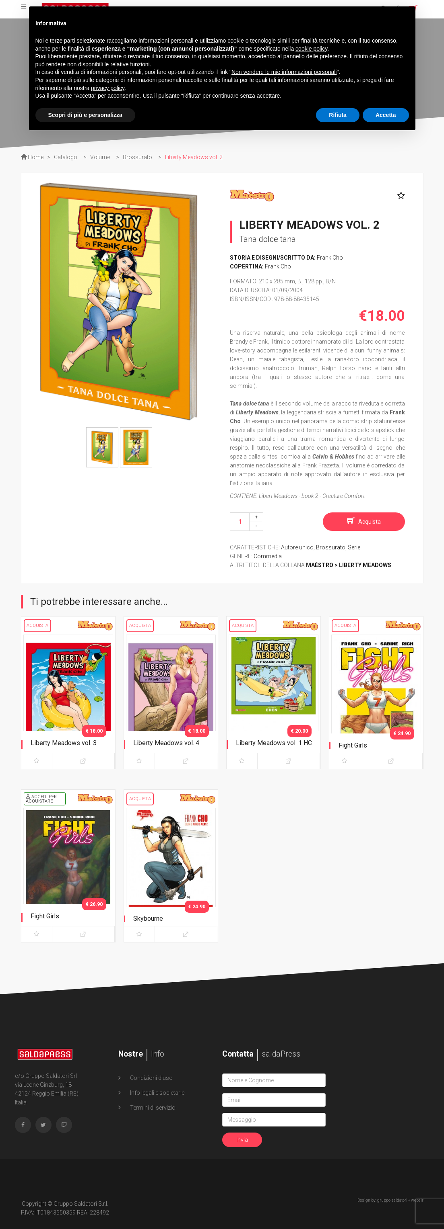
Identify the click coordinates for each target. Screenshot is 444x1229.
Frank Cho (330, 257)
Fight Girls (353, 745)
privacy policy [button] (107, 88)
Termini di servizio (152, 1107)
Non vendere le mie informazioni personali (284, 72)
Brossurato (330, 547)
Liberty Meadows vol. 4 (166, 743)
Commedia (268, 556)
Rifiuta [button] (338, 115)
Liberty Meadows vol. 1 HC (274, 743)
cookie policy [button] (311, 48)
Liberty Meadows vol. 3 (64, 743)
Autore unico (297, 547)
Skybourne (148, 918)
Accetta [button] (386, 115)
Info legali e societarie (156, 1093)
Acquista (369, 521)
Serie (354, 547)
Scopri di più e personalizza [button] (85, 115)
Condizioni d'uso (151, 1078)
